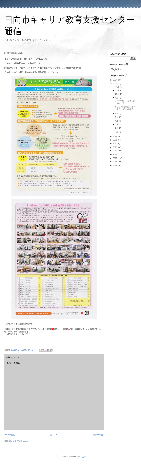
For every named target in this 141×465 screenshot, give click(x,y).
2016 (115, 158)
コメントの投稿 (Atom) (18, 441)
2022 (115, 136)
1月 (117, 132)
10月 (117, 94)
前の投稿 (98, 435)
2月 (117, 128)
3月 (117, 124)
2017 (115, 154)
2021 (115, 140)
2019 (115, 147)
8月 (117, 113)
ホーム (54, 435)
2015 (115, 162)
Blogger (82, 456)
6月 (117, 121)
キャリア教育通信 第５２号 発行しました (125, 108)
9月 (117, 98)
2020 (115, 143)
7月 (117, 117)
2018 (115, 151)
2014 (115, 165)
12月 (117, 87)
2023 (115, 84)
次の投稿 (9, 435)
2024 (115, 80)
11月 (117, 90)
